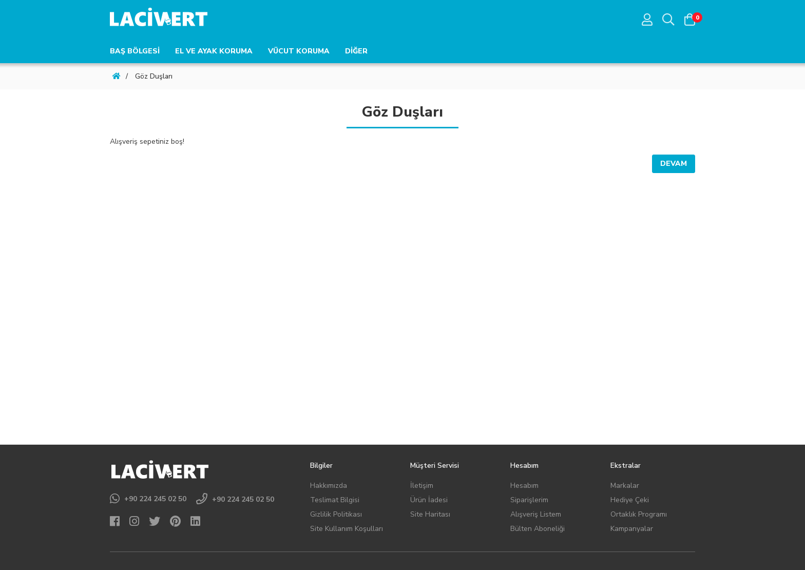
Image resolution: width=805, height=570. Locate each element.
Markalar (624, 485)
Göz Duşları (153, 76)
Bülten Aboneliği (537, 529)
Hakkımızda (328, 485)
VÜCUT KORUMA (299, 51)
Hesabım (524, 485)
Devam (673, 163)
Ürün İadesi (429, 500)
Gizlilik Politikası (336, 514)
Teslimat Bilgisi (334, 500)
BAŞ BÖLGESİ (135, 51)
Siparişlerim (529, 500)
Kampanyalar (631, 529)
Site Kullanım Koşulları (346, 529)
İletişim (421, 485)
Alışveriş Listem (535, 514)
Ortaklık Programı (638, 514)
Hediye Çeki (629, 500)
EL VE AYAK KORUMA (214, 51)
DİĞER (356, 51)
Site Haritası (430, 514)
